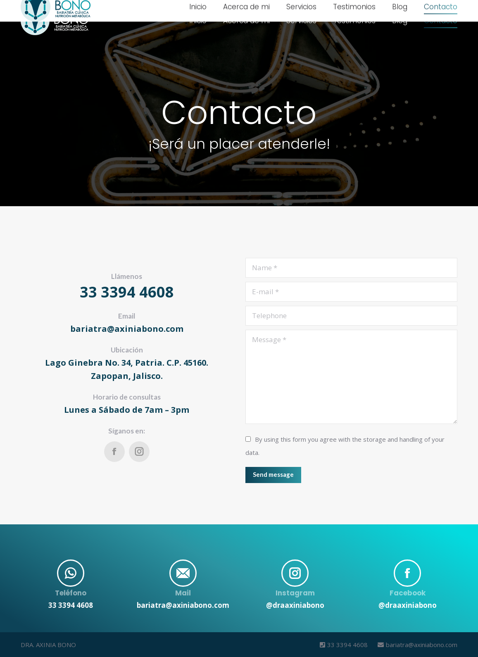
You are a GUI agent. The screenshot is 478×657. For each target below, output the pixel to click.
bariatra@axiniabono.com (413, 644)
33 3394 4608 (344, 644)
